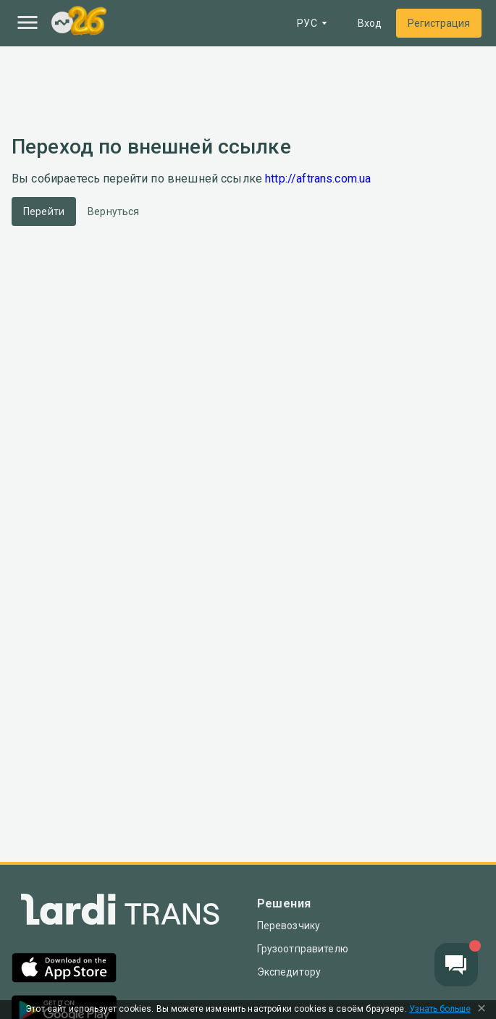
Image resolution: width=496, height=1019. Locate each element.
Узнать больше (440, 1009)
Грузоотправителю (302, 949)
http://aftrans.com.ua (318, 178)
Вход (370, 23)
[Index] (62, 23)
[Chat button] (456, 964)
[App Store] (64, 969)
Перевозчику (289, 925)
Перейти (43, 211)
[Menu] (27, 22)
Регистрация (439, 23)
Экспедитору (289, 972)
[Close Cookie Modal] (481, 1009)
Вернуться (113, 211)
